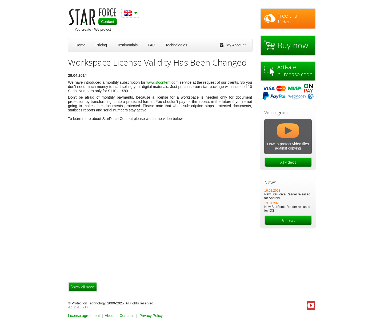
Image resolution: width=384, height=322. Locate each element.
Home (80, 45)
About (110, 315)
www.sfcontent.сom (162, 82)
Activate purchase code (295, 70)
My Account (236, 45)
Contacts (127, 315)
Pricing (101, 45)
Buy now (292, 45)
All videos (288, 162)
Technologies (176, 45)
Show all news (83, 286)
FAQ (151, 45)
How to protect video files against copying (288, 146)
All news (288, 220)
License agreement (84, 315)
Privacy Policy (151, 315)
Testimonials (127, 45)
